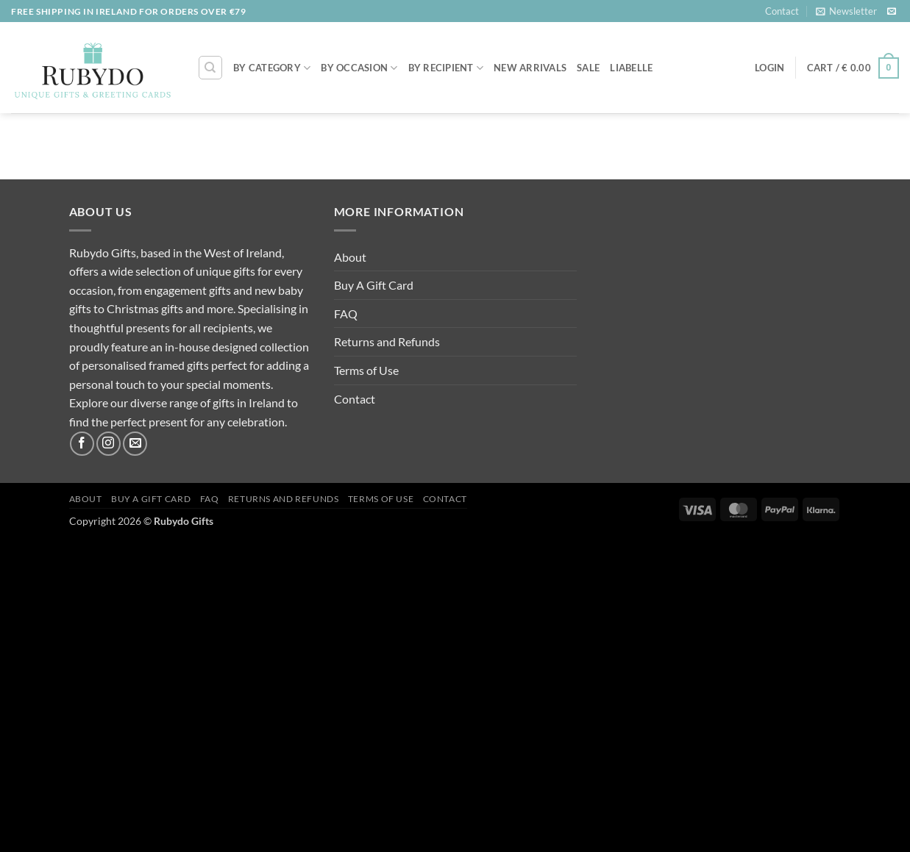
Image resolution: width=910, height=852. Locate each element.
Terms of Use (366, 370)
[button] (846, 11)
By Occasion (359, 68)
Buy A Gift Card (373, 285)
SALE (588, 68)
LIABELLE (631, 68)
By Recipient (446, 68)
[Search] (210, 67)
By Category (271, 68)
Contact (782, 11)
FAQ (346, 314)
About (350, 257)
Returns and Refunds (387, 341)
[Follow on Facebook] (82, 444)
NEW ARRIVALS (530, 68)
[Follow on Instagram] (108, 444)
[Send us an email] (891, 12)
